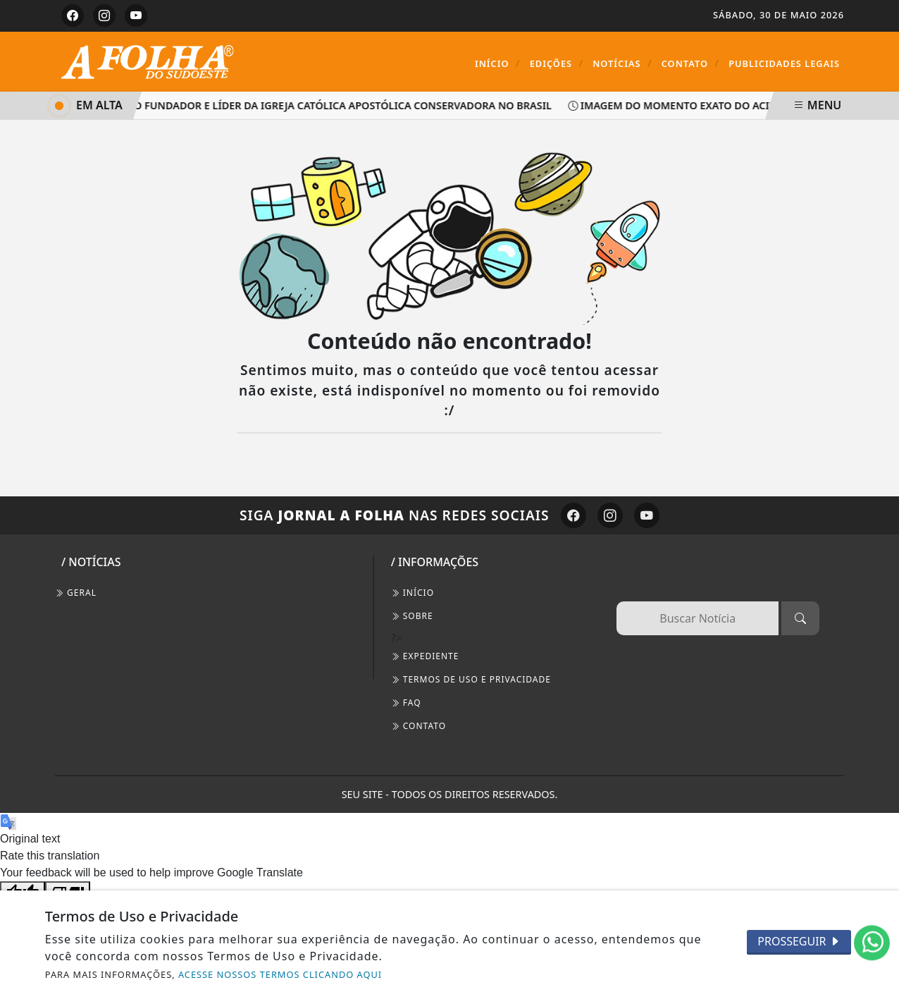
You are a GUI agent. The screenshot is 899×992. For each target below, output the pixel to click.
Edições (556, 63)
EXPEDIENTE (425, 656)
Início (498, 63)
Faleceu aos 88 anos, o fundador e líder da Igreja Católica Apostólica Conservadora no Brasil (280, 105)
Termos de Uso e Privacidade (471, 679)
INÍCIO (412, 593)
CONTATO (418, 726)
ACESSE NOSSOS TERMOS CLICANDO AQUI (280, 974)
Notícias (622, 63)
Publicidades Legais (784, 63)
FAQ (406, 703)
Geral (76, 593)
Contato (690, 63)
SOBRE (412, 616)
